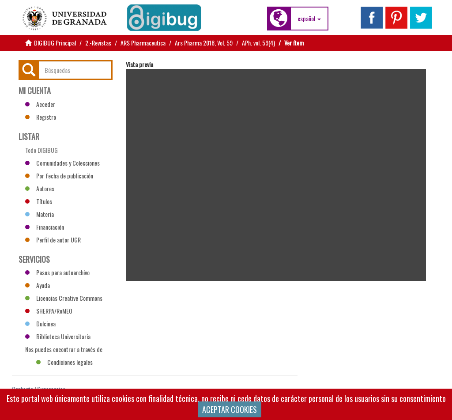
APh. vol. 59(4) (258, 42)
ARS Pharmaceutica (143, 42)
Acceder (40, 104)
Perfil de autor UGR (53, 239)
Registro (40, 116)
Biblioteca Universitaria (57, 336)
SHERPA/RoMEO (48, 310)
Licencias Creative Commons (63, 298)
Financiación (44, 226)
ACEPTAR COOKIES (229, 409)
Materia (39, 214)
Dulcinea (40, 323)
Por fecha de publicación (59, 175)
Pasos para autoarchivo (57, 272)
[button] (309, 18)
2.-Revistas (98, 42)
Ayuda (37, 285)
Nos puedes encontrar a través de (63, 350)
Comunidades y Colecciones (62, 162)
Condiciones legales (64, 362)
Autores (39, 188)
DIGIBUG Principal (55, 42)
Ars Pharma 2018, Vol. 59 (204, 42)
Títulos (38, 201)
